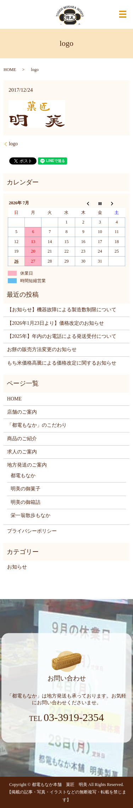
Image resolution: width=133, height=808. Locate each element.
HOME (10, 69)
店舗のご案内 (22, 412)
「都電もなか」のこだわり (37, 425)
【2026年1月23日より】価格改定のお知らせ (55, 323)
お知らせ (17, 567)
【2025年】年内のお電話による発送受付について (61, 336)
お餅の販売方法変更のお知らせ (42, 349)
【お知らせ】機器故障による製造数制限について (61, 309)
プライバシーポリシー (32, 531)
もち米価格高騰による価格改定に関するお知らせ (61, 363)
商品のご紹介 (22, 438)
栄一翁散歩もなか (30, 515)
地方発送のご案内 (27, 465)
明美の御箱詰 (25, 502)
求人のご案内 (22, 451)
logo (13, 143)
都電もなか (23, 475)
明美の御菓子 (25, 488)
